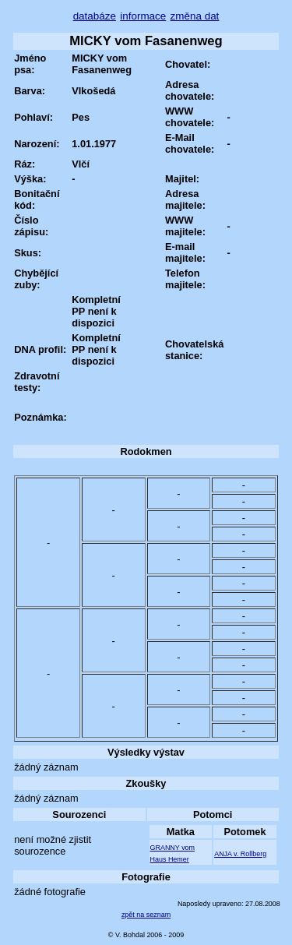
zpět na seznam (146, 915)
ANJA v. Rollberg (240, 854)
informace (143, 16)
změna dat (195, 16)
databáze (94, 16)
